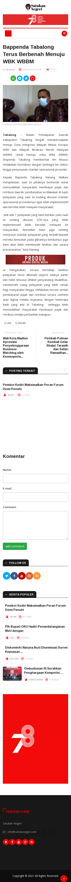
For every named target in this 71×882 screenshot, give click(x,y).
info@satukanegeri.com (22, 832)
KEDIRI (11, 395)
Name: (7, 470)
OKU (12, 637)
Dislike (21, 323)
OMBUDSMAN (36, 679)
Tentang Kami (17, 811)
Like (8, 323)
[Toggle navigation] (8, 33)
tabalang (9, 69)
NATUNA (14, 658)
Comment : (10, 507)
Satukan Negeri (12, 823)
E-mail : (8, 488)
